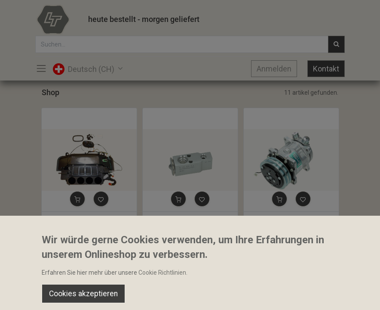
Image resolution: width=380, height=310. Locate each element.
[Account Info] (352, 295)
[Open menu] (190, 297)
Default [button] (287, 277)
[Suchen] (109, 295)
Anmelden (274, 68)
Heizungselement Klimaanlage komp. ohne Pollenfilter (89, 219)
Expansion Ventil (169, 219)
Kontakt (326, 68)
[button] (77, 199)
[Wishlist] (271, 295)
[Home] (28, 295)
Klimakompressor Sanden (282, 219)
